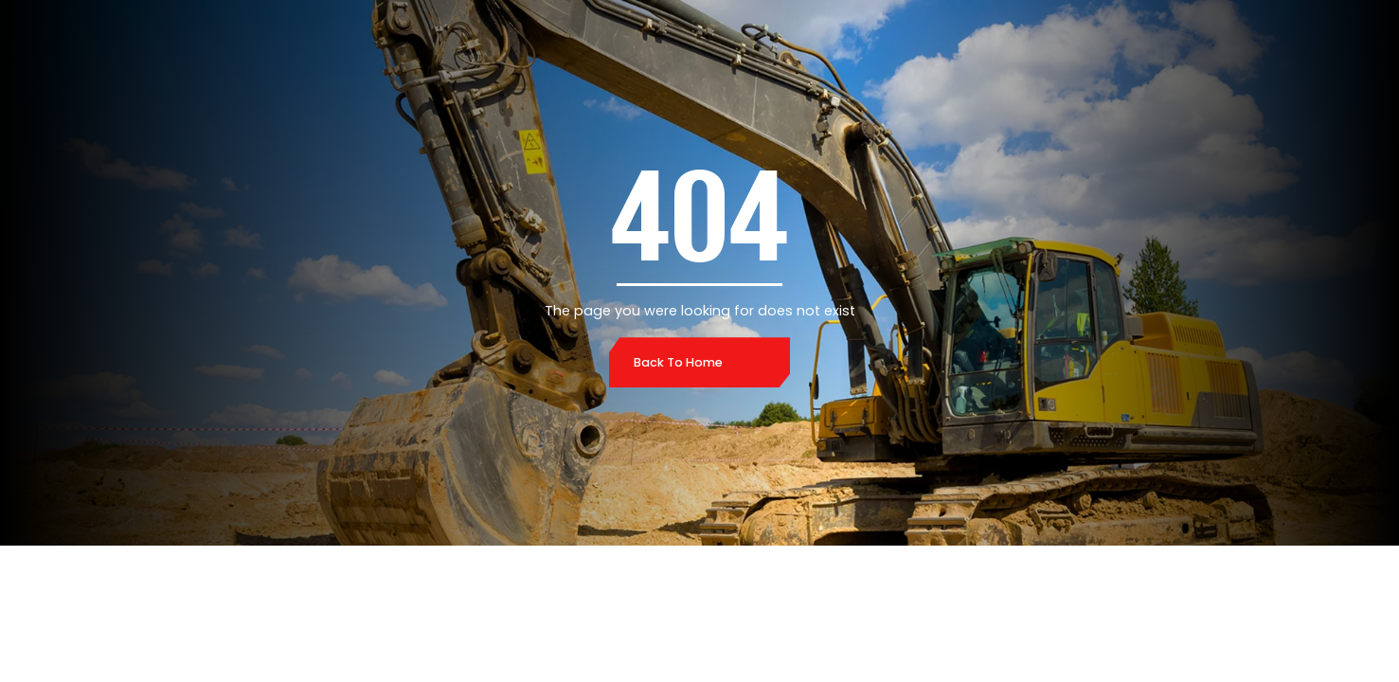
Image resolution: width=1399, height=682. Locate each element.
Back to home (678, 362)
